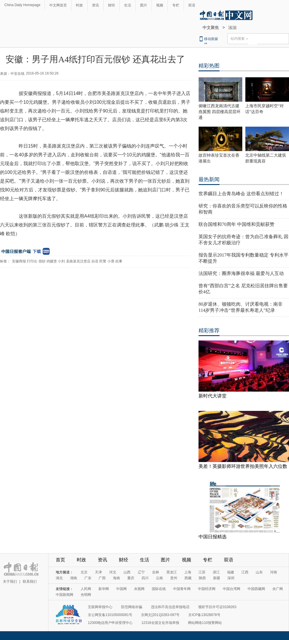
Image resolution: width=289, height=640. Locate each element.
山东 (259, 572)
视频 (159, 5)
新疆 (216, 578)
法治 (232, 27)
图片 (143, 5)
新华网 (103, 589)
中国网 (121, 589)
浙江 (216, 572)
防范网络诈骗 (131, 607)
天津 (98, 572)
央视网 (139, 589)
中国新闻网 (64, 595)
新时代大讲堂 (213, 395)
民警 (102, 261)
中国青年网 (182, 589)
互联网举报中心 (100, 607)
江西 (244, 572)
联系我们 (30, 582)
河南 (273, 572)
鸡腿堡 (51, 261)
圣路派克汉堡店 (78, 261)
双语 (191, 5)
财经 (111, 5)
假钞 (42, 261)
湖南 (73, 578)
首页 (60, 559)
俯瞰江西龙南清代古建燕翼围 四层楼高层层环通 (220, 112)
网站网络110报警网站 (205, 623)
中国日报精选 (213, 536)
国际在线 (159, 589)
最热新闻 (209, 179)
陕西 (202, 578)
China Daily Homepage (22, 5)
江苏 (202, 572)
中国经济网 (206, 589)
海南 (116, 578)
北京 (84, 572)
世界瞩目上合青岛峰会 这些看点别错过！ (241, 193)
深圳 (230, 578)
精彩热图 (209, 66)
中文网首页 (58, 5)
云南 (159, 578)
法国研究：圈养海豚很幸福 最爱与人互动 (241, 273)
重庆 (130, 578)
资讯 (95, 5)
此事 (118, 261)
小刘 (61, 261)
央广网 (277, 589)
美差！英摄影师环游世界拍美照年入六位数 (243, 466)
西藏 (187, 578)
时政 (79, 5)
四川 (145, 578)
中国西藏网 (256, 589)
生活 (127, 5)
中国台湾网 (231, 589)
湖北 (59, 578)
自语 (94, 261)
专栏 (175, 5)
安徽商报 (19, 261)
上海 (187, 572)
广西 (102, 578)
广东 (87, 578)
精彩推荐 (209, 330)
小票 (110, 261)
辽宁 (141, 572)
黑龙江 (171, 572)
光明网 (86, 595)
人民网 (86, 589)
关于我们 (10, 582)
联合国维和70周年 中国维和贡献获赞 (236, 224)
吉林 (155, 572)
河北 (112, 572)
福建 (230, 572)
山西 (126, 572)
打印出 (32, 261)
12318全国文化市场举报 (160, 623)
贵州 (173, 578)
